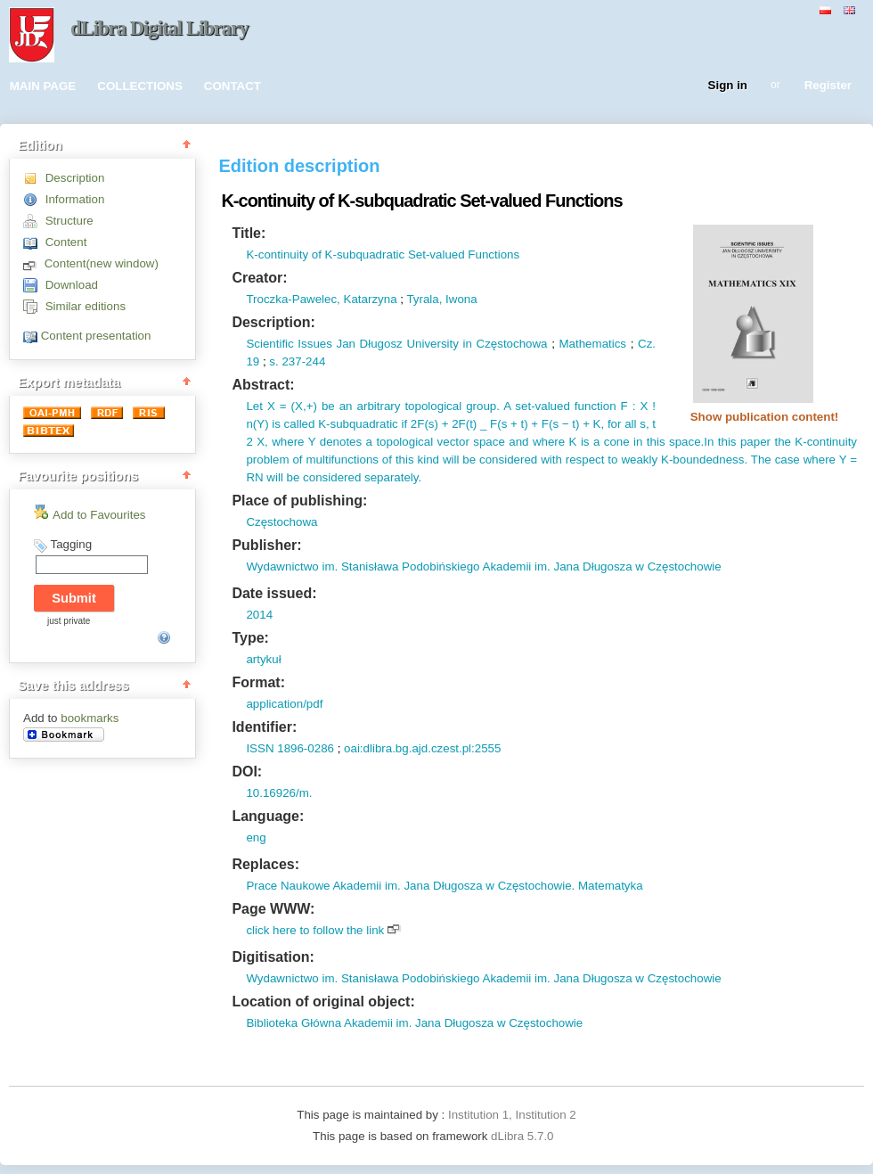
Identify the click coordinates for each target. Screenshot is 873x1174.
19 (252, 361)
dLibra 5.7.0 (524, 1136)
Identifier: (264, 727)
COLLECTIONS (140, 86)
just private (68, 621)
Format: (258, 682)
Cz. (647, 343)
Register (828, 86)
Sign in (727, 86)
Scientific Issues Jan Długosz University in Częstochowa (396, 343)
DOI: (247, 771)
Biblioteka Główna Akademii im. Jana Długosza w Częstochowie (414, 1023)
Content (66, 242)
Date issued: (274, 593)
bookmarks (89, 718)
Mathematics (592, 343)
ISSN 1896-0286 (290, 748)
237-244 (302, 361)
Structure (69, 220)
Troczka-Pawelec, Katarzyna (321, 299)
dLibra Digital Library (159, 28)
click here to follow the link (315, 930)
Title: (248, 233)
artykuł (263, 659)
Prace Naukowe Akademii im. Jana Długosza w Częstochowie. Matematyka (444, 885)
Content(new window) (102, 263)
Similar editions (85, 306)
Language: (268, 816)
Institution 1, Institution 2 (512, 1114)
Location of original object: (323, 1001)
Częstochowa (281, 522)
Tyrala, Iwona (441, 299)
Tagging (71, 544)
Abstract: (263, 384)
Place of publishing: (299, 500)
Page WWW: (273, 908)
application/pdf (284, 703)
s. (273, 361)
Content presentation (96, 335)
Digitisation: (273, 957)
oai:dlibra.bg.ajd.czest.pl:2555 (422, 748)
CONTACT (232, 86)
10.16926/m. (279, 793)
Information (75, 199)
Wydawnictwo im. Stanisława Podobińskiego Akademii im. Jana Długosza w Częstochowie (483, 566)
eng (255, 837)
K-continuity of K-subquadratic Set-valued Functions (382, 254)
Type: (250, 637)
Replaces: (265, 864)
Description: (273, 322)
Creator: (259, 277)
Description (75, 178)
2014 (259, 614)
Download (71, 284)
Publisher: (266, 545)
